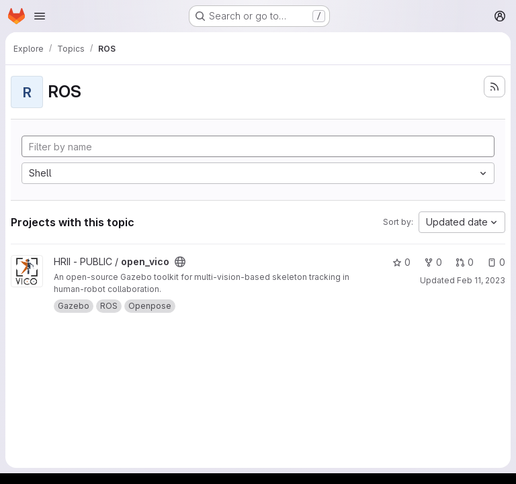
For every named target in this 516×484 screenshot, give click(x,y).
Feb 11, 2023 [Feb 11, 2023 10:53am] (481, 280)
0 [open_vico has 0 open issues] (496, 262)
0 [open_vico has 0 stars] (401, 262)
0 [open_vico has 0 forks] (433, 262)
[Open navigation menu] (39, 16)
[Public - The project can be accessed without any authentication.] (180, 261)
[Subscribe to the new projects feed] (494, 86)
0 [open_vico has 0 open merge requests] (465, 262)
